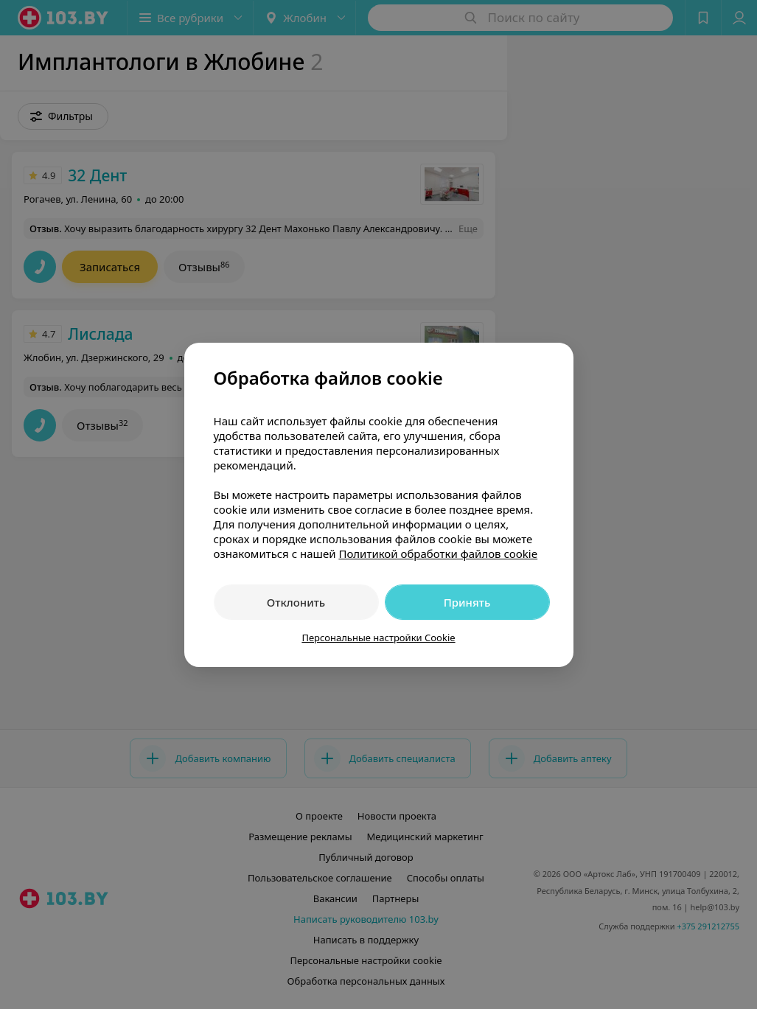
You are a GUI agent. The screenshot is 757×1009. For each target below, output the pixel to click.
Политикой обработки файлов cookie (437, 553)
